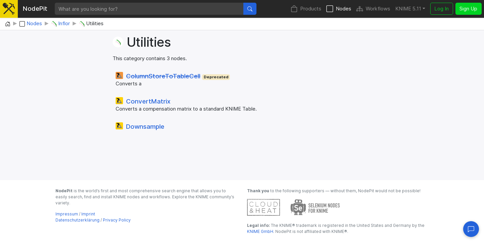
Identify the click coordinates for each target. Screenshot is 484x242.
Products (306, 9)
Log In (441, 8)
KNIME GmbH (260, 231)
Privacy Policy (117, 220)
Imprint (88, 213)
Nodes (338, 9)
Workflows (373, 9)
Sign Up (468, 8)
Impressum (66, 213)
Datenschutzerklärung (77, 220)
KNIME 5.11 (408, 8)
